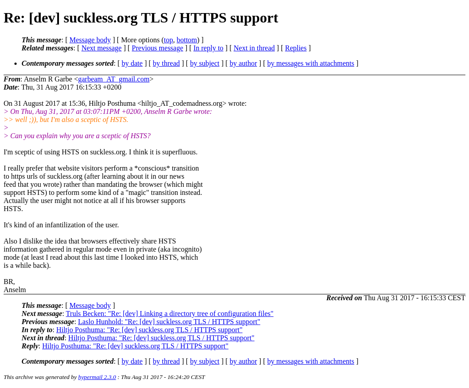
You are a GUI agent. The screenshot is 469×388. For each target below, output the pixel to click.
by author (243, 63)
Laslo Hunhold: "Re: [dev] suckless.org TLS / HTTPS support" (169, 321)
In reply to (209, 48)
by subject (204, 63)
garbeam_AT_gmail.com (113, 79)
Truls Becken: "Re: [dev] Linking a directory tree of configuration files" (169, 313)
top (168, 40)
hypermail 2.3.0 (97, 377)
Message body (90, 40)
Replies (296, 48)
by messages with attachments (310, 63)
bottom (186, 40)
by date (132, 63)
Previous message (157, 48)
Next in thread (254, 48)
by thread (166, 63)
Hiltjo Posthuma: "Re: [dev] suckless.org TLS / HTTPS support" (149, 330)
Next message (101, 48)
